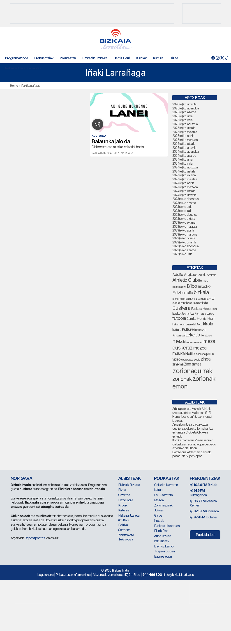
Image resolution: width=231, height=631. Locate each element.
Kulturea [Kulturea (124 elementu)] (189, 329)
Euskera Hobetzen (167, 526)
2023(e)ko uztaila (183, 218)
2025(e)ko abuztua (185, 124)
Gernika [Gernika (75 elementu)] (191, 318)
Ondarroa (204, 511)
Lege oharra (45, 574)
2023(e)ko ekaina (183, 222)
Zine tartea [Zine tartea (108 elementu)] (192, 364)
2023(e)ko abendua (185, 199)
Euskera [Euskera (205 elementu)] (181, 308)
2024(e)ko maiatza (184, 179)
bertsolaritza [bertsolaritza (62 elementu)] (179, 286)
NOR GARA (21, 478)
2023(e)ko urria (182, 207)
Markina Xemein (203, 503)
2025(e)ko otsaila (183, 143)
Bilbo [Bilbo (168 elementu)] (192, 286)
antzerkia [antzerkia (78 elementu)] (200, 275)
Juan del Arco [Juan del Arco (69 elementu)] (194, 324)
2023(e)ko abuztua (184, 214)
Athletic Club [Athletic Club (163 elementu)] (185, 280)
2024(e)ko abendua (185, 151)
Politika (123, 525)
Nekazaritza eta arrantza (23, 68)
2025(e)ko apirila (183, 136)
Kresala (159, 520)
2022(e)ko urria (182, 254)
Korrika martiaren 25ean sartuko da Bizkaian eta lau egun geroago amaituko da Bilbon (194, 444)
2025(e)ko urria (182, 116)
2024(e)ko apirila (183, 183)
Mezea (159, 500)
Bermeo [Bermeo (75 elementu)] (203, 280)
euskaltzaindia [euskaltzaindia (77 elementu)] (199, 303)
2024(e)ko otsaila (183, 191)
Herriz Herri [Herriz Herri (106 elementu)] (206, 318)
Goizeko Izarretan (166, 485)
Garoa (158, 515)
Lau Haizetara (163, 495)
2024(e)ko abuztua (185, 167)
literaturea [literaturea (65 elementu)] (206, 335)
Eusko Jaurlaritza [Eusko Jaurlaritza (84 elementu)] (183, 313)
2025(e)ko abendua (185, 108)
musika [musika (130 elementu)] (178, 353)
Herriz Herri (121, 58)
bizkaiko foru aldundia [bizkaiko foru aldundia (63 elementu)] (184, 298)
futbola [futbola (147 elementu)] (179, 318)
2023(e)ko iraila (182, 211)
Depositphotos (34, 538)
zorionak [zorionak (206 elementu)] (182, 379)
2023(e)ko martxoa (184, 234)
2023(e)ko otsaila (183, 238)
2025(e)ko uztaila (183, 128)
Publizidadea (205, 534)
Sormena (124, 530)
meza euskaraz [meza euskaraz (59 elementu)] (194, 342)
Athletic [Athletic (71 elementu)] (211, 275)
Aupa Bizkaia (162, 536)
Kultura (158, 58)
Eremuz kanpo (163, 546)
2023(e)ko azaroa (184, 203)
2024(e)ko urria (182, 159)
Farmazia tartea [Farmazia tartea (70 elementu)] (204, 313)
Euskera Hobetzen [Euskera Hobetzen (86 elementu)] (204, 309)
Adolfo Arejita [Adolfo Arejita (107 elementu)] (183, 274)
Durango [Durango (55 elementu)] (201, 298)
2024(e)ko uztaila (183, 171)
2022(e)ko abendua (185, 246)
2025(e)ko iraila (182, 120)
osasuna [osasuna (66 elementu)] (201, 354)
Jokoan (159, 510)
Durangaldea (198, 492)
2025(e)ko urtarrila (184, 148)
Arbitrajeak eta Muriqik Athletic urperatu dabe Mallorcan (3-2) (191, 411)
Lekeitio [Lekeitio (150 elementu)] (192, 335)
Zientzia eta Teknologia (126, 537)
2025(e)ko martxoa (185, 140)
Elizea (173, 58)
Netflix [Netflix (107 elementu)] (190, 353)
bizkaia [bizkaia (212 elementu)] (201, 292)
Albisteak (129, 478)
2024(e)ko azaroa (184, 155)
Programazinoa (16, 58)
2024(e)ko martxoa (185, 187)
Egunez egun (163, 556)
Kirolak (141, 58)
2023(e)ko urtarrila (184, 242)
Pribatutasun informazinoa (73, 574)
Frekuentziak (43, 58)
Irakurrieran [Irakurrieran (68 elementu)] (178, 324)
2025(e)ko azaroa (184, 112)
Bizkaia (203, 485)
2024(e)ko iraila (182, 163)
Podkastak (68, 58)
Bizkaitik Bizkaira (94, 58)
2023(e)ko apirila (183, 230)
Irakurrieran (161, 541)
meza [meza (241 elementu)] (179, 341)
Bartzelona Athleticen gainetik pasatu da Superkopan (191, 454)
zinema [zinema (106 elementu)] (177, 364)
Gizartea (124, 495)
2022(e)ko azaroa (184, 250)
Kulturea (123, 510)
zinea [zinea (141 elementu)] (205, 359)
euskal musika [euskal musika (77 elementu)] (180, 303)
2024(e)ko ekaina (184, 175)
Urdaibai (203, 517)
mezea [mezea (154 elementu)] (200, 348)
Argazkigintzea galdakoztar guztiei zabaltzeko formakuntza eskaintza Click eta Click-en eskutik (192, 430)
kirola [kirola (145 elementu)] (208, 324)
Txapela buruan (164, 551)
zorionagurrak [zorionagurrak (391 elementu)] (192, 371)
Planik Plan (161, 531)
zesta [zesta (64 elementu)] (197, 359)
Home (14, 85)
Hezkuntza (125, 500)
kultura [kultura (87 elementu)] (176, 330)
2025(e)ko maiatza (184, 132)
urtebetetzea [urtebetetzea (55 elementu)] (187, 359)
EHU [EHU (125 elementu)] (210, 298)
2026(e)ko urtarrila (184, 104)
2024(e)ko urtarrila (184, 195)
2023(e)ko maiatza (184, 226)
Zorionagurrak (163, 505)
